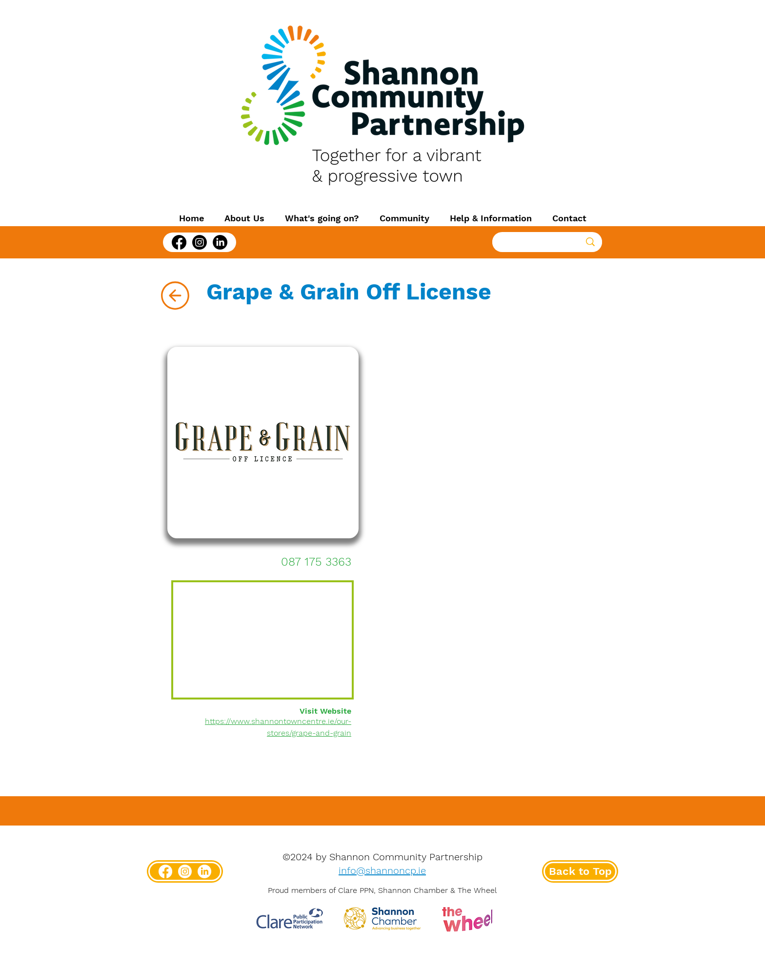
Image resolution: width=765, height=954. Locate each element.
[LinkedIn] (220, 242)
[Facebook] (179, 242)
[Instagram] (199, 242)
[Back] (175, 295)
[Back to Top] (580, 871)
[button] (244, 218)
